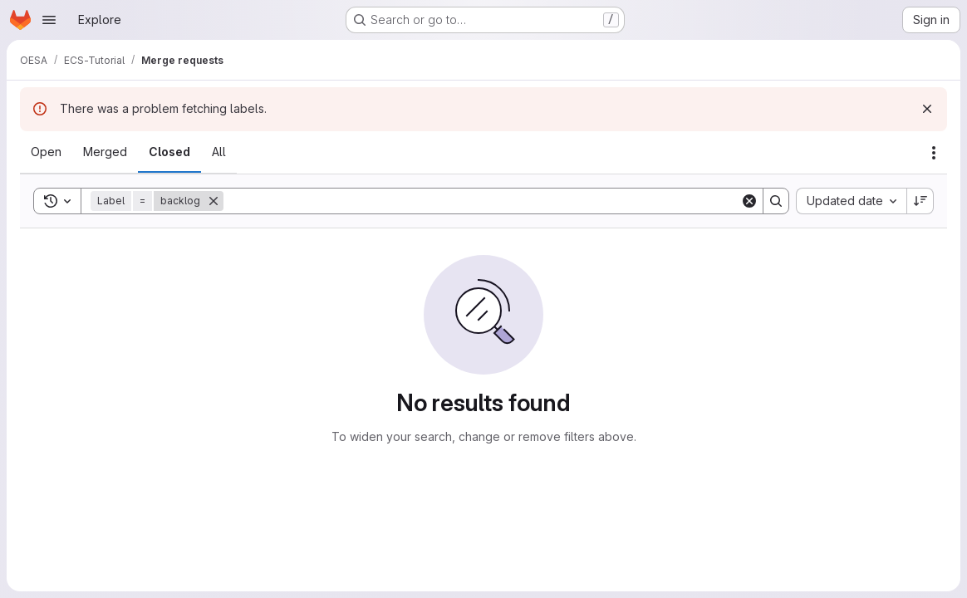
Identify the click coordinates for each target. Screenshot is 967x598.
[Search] (482, 201)
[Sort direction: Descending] (920, 201)
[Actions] (933, 153)
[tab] (46, 152)
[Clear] (749, 201)
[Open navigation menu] (49, 20)
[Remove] (213, 201)
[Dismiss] (927, 109)
